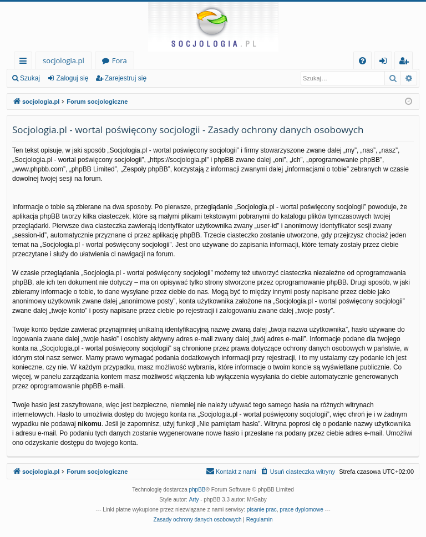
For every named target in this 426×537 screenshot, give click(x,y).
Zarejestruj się (125, 78)
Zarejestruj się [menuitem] (406, 62)
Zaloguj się (72, 78)
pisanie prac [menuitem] (262, 509)
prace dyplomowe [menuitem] (301, 509)
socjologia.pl (63, 60)
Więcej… (25, 62)
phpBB (197, 490)
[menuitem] (362, 60)
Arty (194, 500)
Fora (119, 60)
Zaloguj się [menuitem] (385, 62)
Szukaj (30, 78)
